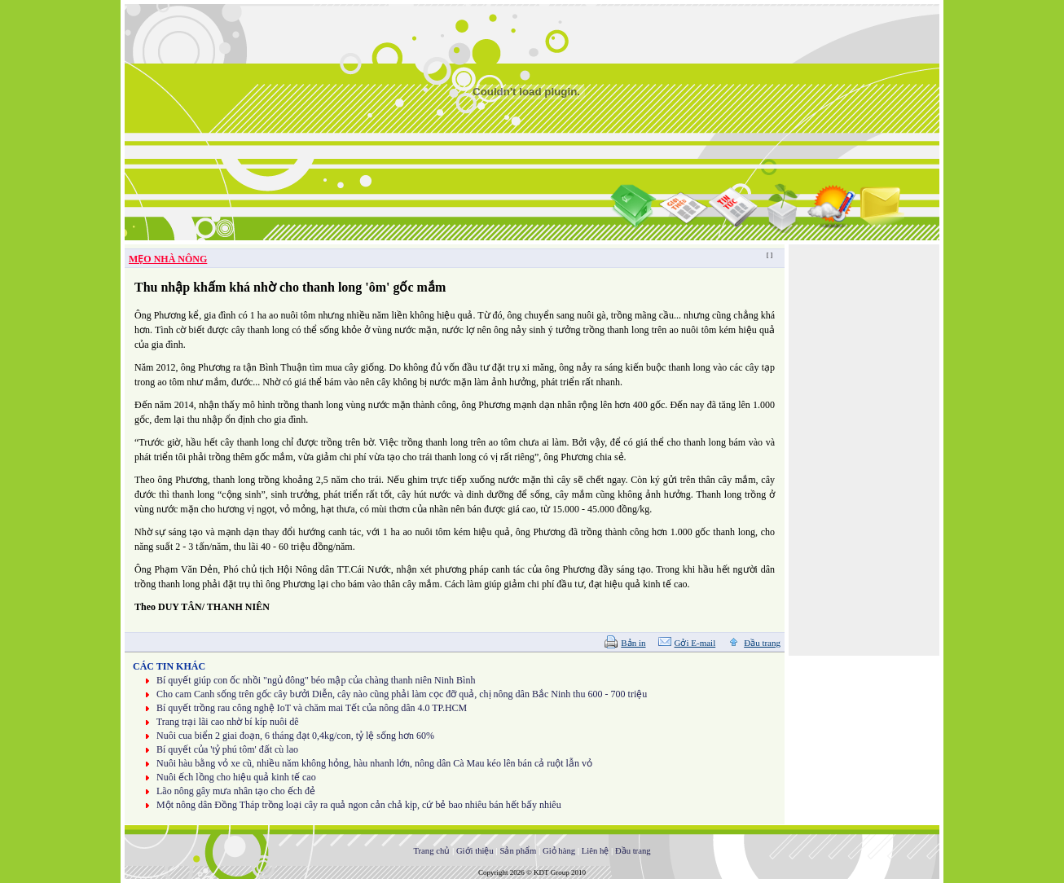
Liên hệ (595, 850)
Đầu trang (762, 643)
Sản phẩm (517, 850)
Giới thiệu (475, 850)
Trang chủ (431, 850)
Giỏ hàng (559, 850)
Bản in (633, 643)
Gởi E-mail (695, 643)
